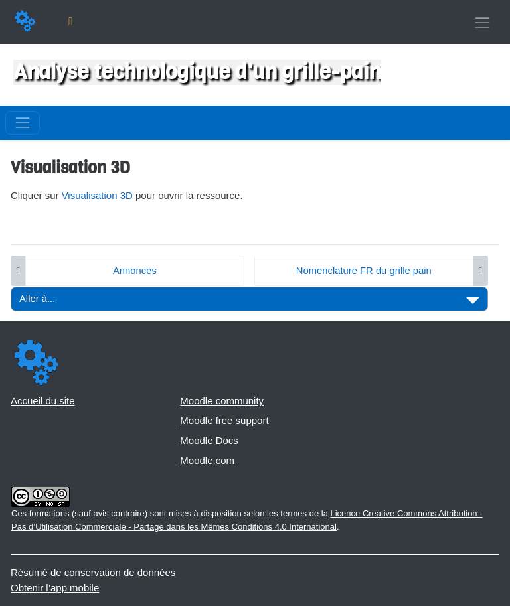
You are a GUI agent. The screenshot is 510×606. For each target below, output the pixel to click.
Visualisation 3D (97, 195)
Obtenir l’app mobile (55, 587)
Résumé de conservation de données (93, 572)
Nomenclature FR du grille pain (364, 270)
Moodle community (222, 400)
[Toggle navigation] (482, 22)
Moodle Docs (209, 440)
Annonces (135, 270)
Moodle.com (207, 460)
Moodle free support (224, 420)
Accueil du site (43, 400)
